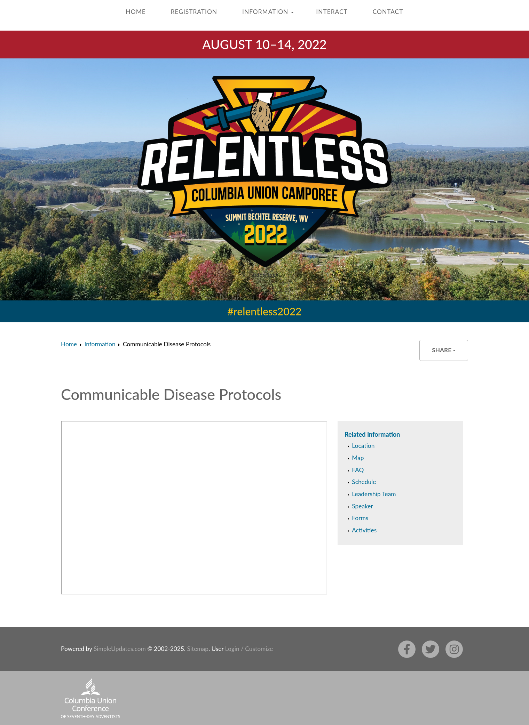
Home (136, 11)
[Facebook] (406, 649)
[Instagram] (454, 649)
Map (358, 457)
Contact (388, 11)
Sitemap (197, 648)
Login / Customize (249, 648)
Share (444, 350)
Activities (364, 530)
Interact (331, 11)
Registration (194, 11)
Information (265, 11)
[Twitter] (430, 649)
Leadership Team (374, 494)
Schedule (364, 481)
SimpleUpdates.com (120, 648)
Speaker (362, 506)
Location (363, 445)
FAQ (358, 470)
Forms (360, 518)
